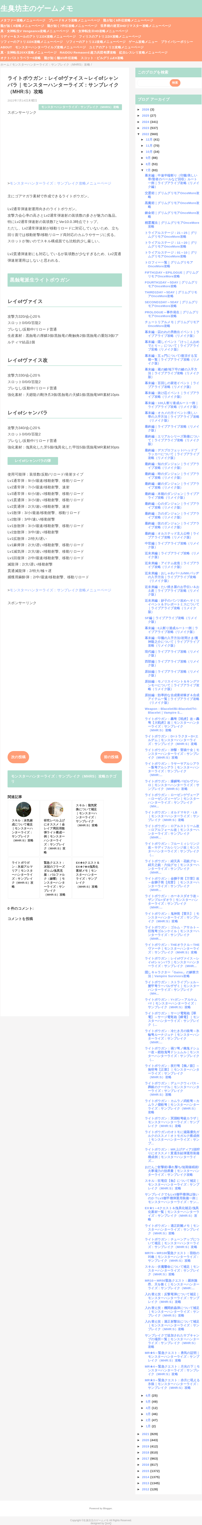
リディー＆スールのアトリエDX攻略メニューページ (38, 36)
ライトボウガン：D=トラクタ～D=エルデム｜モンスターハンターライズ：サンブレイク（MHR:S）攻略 (171, 740)
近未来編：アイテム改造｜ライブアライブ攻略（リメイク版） (172, 565)
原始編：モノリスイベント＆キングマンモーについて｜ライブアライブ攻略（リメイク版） (172, 685)
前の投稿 (111, 757)
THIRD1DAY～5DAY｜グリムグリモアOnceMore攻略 (171, 294)
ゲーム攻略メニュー (143, 41)
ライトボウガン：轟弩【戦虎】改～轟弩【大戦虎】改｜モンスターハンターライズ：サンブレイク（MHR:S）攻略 (172, 724)
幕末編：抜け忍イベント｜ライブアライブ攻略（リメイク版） (172, 394)
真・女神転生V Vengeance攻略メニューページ (34, 31)
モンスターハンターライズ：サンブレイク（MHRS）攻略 (80, 107)
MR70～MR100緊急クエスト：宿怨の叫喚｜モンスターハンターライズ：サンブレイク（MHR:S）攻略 (172, 1256)
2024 (146, 122)
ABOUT (6, 47)
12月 (150, 139)
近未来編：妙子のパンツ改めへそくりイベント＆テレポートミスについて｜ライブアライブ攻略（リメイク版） (172, 606)
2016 (146, 1464)
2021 (146, 1434)
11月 (150, 145)
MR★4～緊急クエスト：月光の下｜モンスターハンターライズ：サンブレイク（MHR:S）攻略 (172, 1370)
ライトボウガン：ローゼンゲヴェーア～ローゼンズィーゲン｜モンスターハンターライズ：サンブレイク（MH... (172, 800)
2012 (146, 1489)
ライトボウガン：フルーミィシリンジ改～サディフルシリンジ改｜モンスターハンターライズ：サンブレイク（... (172, 849)
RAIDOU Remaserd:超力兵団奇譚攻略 (88, 52)
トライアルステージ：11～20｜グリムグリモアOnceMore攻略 (171, 244)
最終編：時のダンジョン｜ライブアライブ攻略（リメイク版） (172, 475)
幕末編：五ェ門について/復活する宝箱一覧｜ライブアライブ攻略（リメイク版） (172, 359)
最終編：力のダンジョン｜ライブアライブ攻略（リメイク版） (172, 515)
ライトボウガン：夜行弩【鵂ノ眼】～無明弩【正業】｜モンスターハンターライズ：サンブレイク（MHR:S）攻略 (172, 1071)
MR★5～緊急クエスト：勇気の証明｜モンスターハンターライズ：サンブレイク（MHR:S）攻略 (172, 1356)
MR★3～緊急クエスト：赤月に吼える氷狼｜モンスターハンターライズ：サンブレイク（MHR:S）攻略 (172, 1383)
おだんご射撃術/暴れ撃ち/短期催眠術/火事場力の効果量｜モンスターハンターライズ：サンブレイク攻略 (172, 1170)
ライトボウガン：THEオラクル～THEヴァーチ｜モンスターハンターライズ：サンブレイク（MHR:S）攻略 (172, 948)
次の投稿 (18, 757)
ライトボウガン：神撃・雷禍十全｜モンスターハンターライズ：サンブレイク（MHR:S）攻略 (172, 753)
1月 (149, 1426)
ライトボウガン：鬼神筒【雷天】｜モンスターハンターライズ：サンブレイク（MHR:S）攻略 (172, 917)
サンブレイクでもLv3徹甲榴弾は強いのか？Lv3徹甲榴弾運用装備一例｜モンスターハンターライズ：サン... (172, 1198)
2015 (146, 1471)
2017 (146, 1458)
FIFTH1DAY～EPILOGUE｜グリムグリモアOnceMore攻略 (171, 274)
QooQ (108, 1523)
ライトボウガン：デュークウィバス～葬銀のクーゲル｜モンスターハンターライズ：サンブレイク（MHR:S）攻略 (172, 1088)
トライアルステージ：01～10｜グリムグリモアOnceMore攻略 (171, 254)
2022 (146, 134)
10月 (150, 151)
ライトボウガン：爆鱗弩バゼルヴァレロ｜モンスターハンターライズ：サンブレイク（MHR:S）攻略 (172, 785)
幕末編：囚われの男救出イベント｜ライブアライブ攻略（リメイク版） (172, 333)
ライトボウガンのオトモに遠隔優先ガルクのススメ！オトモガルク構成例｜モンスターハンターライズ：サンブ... (172, 1137)
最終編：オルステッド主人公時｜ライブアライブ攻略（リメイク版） (172, 535)
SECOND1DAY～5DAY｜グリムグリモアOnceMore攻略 (171, 304)
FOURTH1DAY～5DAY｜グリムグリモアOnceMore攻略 (171, 284)
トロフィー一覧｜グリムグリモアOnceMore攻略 (169, 264)
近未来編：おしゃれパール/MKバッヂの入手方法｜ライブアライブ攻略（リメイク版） (172, 577)
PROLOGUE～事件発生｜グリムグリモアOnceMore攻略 (172, 314)
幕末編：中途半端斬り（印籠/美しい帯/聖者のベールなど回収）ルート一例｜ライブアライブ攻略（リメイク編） (172, 181)
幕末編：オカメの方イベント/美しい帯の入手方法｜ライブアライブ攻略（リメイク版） (172, 416)
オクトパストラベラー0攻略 (20, 58)
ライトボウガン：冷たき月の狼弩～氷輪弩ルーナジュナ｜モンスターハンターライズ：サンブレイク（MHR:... (172, 1036)
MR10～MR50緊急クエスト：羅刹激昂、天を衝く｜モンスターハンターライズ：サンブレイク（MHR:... (172, 1284)
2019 (146, 1446)
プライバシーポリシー (177, 41)
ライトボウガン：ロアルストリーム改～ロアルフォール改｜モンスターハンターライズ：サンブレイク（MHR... (172, 831)
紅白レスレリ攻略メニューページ (143, 52)
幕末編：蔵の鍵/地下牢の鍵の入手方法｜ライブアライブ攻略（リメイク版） (172, 373)
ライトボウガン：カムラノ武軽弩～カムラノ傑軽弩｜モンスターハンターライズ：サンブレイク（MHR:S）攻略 (172, 1106)
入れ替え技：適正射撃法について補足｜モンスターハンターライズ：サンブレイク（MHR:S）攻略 (172, 1325)
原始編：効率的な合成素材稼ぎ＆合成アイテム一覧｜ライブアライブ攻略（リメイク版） (172, 698)
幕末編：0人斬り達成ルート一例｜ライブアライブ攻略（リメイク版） (171, 630)
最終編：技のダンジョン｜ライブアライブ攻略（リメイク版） (172, 525)
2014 (146, 1477)
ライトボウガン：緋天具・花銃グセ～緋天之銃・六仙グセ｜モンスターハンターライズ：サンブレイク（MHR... (172, 866)
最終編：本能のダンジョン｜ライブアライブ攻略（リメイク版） (172, 495)
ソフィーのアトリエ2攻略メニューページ (96, 41)
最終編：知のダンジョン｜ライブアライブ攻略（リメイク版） (172, 465)
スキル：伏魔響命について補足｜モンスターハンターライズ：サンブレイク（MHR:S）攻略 (172, 1270)
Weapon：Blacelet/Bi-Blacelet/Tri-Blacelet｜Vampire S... (171, 710)
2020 (146, 1440)
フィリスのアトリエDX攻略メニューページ (110, 36)
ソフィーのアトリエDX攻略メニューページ (31, 41)
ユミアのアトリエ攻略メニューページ (116, 47)
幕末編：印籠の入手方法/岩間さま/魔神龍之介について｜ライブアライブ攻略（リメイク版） (172, 641)
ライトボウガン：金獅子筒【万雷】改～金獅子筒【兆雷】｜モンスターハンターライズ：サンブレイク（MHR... (172, 884)
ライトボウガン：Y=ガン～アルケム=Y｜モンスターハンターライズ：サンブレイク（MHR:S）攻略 (171, 1003)
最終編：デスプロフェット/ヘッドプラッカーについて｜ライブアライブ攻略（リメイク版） (172, 454)
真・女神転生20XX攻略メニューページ (28, 52)
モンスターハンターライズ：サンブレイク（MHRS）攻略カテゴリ (63, 778)
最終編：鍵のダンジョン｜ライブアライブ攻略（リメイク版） (172, 485)
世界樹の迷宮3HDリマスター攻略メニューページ (135, 26)
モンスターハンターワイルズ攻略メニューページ (50, 47)
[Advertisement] (65, 144)
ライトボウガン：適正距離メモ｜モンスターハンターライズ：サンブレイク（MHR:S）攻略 (172, 1229)
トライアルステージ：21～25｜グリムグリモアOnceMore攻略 (171, 234)
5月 (149, 1401)
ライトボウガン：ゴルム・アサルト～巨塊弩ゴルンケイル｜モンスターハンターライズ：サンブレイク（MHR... (172, 932)
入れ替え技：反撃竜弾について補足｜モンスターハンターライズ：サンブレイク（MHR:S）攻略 (172, 1298)
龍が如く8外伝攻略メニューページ (128, 20)
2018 (146, 1452)
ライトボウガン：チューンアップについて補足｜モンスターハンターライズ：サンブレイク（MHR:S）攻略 (172, 1243)
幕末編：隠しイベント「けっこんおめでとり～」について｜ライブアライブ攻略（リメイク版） (172, 345)
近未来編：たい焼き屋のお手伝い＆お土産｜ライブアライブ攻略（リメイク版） (172, 590)
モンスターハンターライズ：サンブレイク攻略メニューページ (60, 183)
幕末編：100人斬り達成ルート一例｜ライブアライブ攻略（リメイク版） (172, 405)
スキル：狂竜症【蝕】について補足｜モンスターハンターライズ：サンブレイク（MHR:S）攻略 (172, 1184)
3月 (149, 1414)
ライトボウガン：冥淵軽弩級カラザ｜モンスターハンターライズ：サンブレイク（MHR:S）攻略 (172, 1122)
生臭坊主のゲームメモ (36, 8)
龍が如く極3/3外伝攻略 (61, 58)
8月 (149, 164)
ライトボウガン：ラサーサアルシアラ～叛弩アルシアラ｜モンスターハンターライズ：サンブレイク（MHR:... (172, 769)
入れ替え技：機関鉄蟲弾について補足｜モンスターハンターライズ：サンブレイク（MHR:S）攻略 (172, 1311)
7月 (149, 170)
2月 (149, 1420)
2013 (146, 1483)
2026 (146, 109)
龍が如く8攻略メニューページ (22, 26)
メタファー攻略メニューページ (22, 20)
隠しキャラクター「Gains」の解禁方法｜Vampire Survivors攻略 (172, 974)
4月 (149, 1408)
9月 (149, 157)
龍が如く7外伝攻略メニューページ (72, 26)
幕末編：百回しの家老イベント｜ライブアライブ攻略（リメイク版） (172, 385)
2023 (146, 128)
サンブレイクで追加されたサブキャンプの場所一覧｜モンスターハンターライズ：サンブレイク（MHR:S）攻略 (172, 1341)
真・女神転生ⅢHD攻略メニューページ (100, 31)
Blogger (107, 1508)
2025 (146, 115)
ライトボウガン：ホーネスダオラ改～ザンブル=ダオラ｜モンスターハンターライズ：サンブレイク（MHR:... (172, 901)
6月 (149, 1395)
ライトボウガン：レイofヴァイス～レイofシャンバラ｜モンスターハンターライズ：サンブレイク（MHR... (172, 962)
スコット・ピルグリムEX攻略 (102, 58)
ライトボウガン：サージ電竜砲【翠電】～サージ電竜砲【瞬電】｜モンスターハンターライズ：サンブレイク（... (172, 1018)
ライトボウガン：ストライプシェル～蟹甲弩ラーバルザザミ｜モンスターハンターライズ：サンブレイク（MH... (172, 987)
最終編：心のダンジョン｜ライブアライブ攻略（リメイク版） (172, 505)
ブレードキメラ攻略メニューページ (74, 20)
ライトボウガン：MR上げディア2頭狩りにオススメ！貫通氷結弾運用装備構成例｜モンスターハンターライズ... (172, 1155)
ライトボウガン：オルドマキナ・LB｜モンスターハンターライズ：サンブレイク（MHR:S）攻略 (172, 816)
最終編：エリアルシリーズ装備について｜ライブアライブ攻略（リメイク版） (172, 440)
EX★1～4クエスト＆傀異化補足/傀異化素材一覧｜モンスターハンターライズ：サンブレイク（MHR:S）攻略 (172, 1213)
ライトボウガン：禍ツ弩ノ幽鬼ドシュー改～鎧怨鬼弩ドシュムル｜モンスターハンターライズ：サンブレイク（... (172, 1054)
